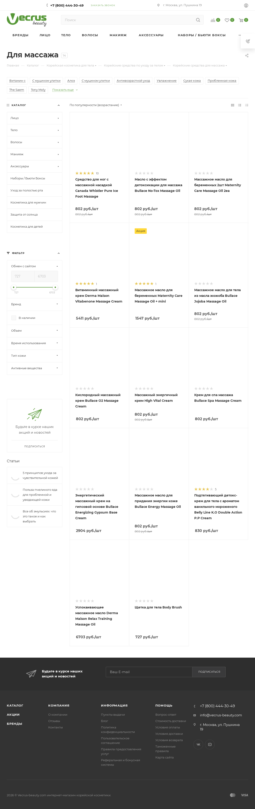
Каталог (15, 705)
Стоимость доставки (170, 721)
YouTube (210, 744)
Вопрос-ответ (165, 714)
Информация (114, 705)
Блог (104, 721)
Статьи (13, 461)
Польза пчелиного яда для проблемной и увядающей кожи (40, 494)
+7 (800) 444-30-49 (67, 5)
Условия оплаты (167, 727)
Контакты (55, 727)
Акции (13, 714)
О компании (57, 714)
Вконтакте (198, 744)
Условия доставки (169, 733)
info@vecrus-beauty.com (221, 715)
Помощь (163, 705)
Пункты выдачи (113, 714)
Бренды (14, 723)
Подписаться (209, 671)
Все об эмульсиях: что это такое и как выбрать (39, 516)
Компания (58, 705)
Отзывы (54, 721)
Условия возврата (169, 740)
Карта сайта (164, 757)
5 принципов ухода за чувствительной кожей (40, 475)
